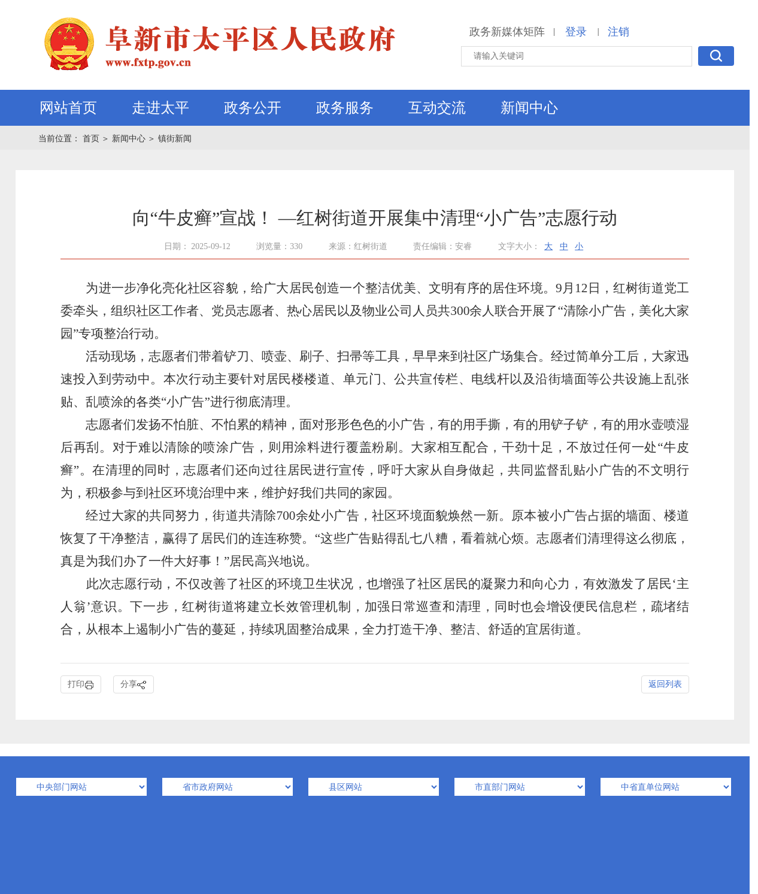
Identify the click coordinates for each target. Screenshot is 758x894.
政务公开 (252, 108)
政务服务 (345, 108)
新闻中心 (529, 108)
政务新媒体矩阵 (507, 32)
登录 (576, 32)
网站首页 (68, 108)
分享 (133, 685)
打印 (81, 685)
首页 (92, 138)
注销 (618, 32)
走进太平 (160, 108)
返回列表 (665, 684)
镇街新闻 (175, 138)
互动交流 (437, 108)
